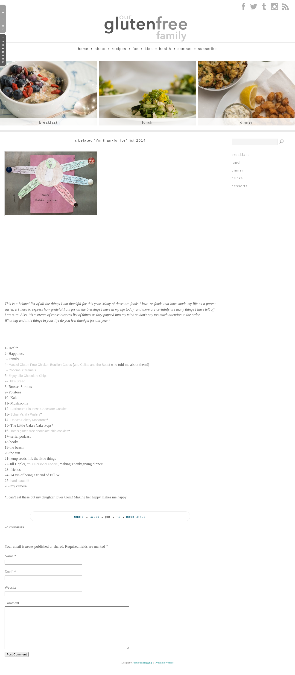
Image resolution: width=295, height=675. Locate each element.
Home (83, 48)
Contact (185, 48)
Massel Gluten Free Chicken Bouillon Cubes (40, 365)
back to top (136, 517)
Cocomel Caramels (22, 370)
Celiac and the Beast (95, 365)
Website (10, 587)
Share (79, 517)
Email (9, 572)
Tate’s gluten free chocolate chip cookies (39, 431)
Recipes (119, 48)
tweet (94, 517)
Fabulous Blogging (142, 670)
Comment (12, 603)
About (100, 48)
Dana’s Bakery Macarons (28, 420)
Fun (135, 48)
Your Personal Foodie (42, 464)
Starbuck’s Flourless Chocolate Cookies (38, 409)
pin (107, 517)
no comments (14, 527)
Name (9, 556)
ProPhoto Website (164, 670)
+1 (118, 517)
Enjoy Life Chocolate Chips (28, 376)
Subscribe (207, 48)
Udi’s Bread (17, 381)
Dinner (246, 122)
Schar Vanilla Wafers (25, 414)
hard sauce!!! (19, 481)
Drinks (237, 178)
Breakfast (48, 122)
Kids (149, 48)
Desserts (240, 186)
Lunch (147, 122)
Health (165, 48)
